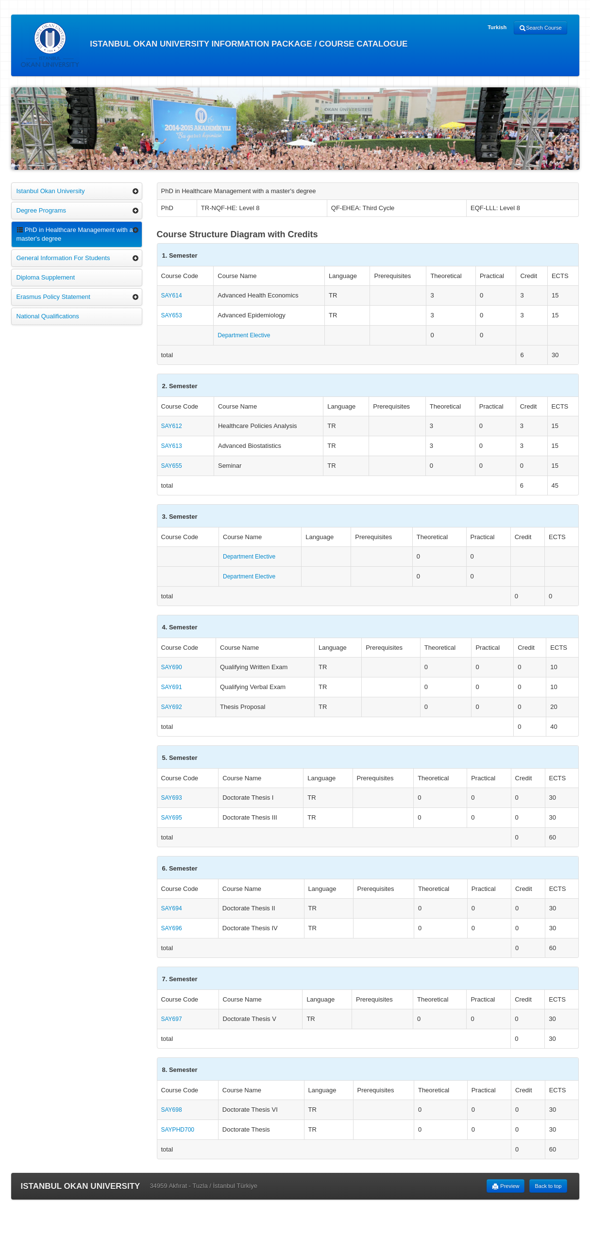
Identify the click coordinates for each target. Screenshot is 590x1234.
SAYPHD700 (177, 1129)
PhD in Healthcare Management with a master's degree (75, 234)
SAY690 (171, 667)
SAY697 (171, 1019)
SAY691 (171, 687)
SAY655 (171, 465)
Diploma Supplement (46, 277)
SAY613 (171, 446)
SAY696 (171, 928)
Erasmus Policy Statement (53, 296)
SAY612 (171, 426)
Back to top (548, 1186)
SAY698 (171, 1109)
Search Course (540, 28)
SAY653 (171, 315)
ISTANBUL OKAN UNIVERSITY (80, 1186)
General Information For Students (63, 258)
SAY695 (171, 817)
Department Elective (244, 335)
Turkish (497, 27)
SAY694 (171, 908)
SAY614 (171, 295)
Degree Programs (42, 210)
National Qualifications (48, 316)
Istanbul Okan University (51, 191)
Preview (505, 1186)
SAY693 (171, 797)
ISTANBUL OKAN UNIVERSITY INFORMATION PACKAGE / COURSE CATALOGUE (214, 44)
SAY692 (171, 707)
